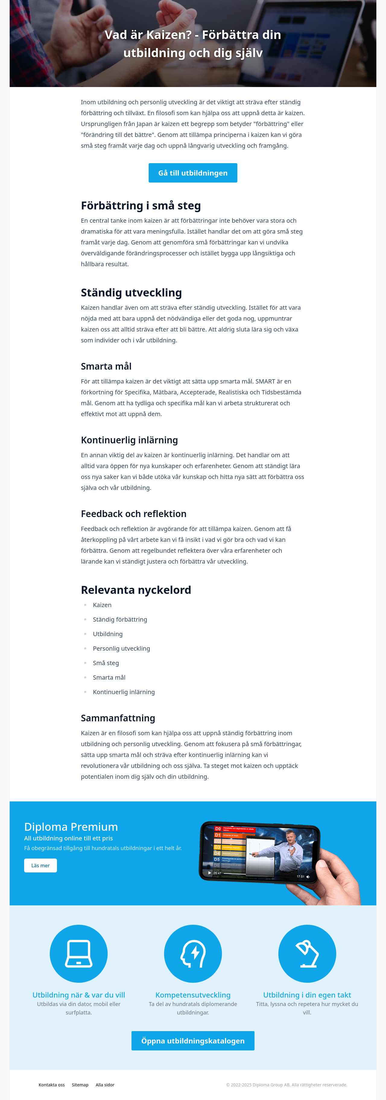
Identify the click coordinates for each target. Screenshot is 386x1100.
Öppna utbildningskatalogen (193, 1041)
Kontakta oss (52, 1085)
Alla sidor (105, 1085)
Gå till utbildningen (193, 173)
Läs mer (40, 865)
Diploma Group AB (271, 1085)
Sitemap (80, 1085)
